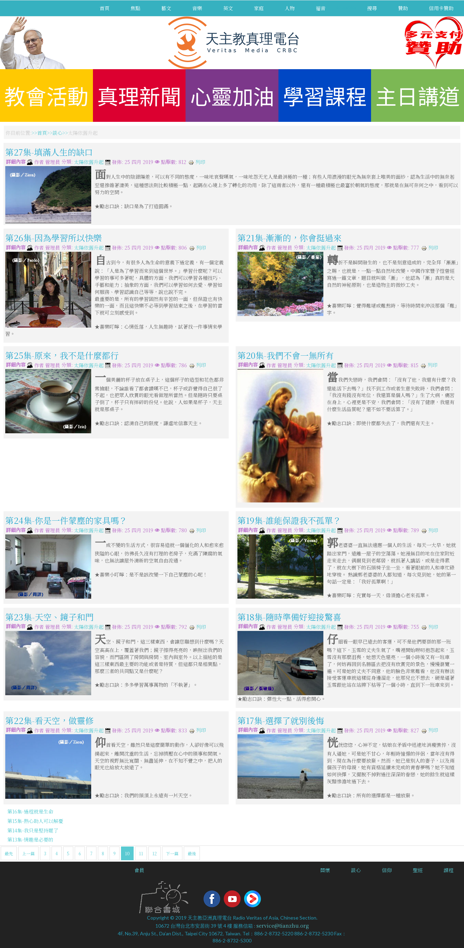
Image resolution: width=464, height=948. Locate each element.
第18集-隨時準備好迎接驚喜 (289, 617)
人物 (290, 8)
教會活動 (46, 95)
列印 (196, 161)
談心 (57, 132)
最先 (9, 853)
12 (154, 853)
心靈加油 (232, 95)
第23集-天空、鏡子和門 (49, 617)
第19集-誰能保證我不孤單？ (289, 520)
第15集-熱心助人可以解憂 (35, 820)
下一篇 (172, 853)
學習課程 (325, 95)
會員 (139, 870)
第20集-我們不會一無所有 (285, 355)
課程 (448, 870)
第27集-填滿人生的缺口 (49, 152)
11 (141, 853)
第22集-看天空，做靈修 (49, 720)
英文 (228, 8)
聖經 (418, 870)
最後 (192, 853)
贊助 (403, 8)
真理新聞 (139, 95)
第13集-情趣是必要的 (30, 839)
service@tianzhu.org (282, 925)
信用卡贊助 (441, 8)
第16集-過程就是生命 (30, 811)
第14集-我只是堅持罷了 (32, 830)
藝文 (166, 8)
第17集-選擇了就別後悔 (280, 720)
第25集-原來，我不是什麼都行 (62, 355)
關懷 (325, 870)
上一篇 (28, 853)
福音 (320, 8)
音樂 (197, 8)
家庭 (259, 8)
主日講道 (418, 95)
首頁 (104, 8)
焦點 (135, 8)
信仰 (387, 870)
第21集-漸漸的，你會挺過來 (289, 237)
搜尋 (372, 8)
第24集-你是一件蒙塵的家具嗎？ (66, 520)
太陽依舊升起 (88, 162)
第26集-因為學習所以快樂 (53, 237)
